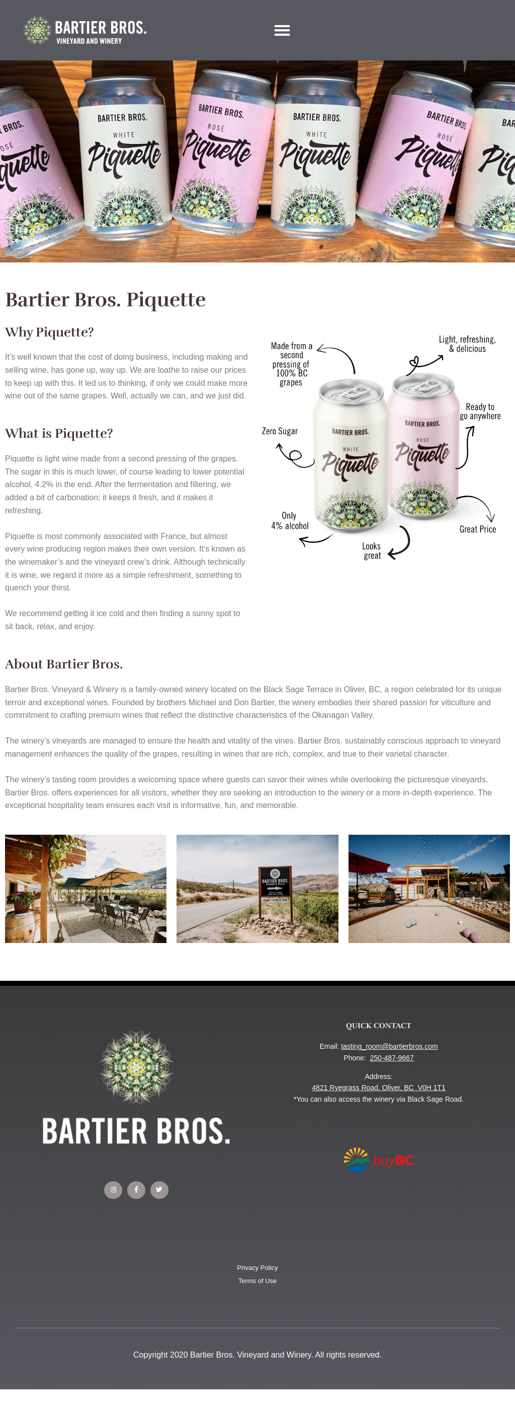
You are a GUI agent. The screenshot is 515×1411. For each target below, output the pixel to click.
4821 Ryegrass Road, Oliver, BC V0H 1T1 (378, 1088)
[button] (282, 30)
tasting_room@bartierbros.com (389, 1046)
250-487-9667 (391, 1058)
